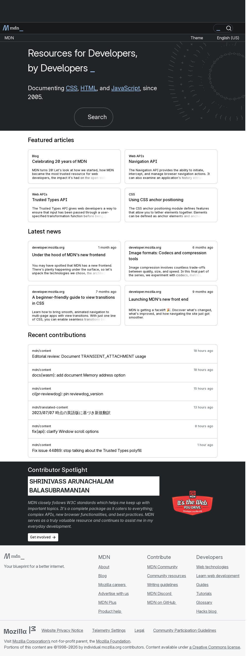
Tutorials (204, 593)
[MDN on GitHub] (7, 596)
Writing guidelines (162, 584)
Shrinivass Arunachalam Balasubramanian (71, 486)
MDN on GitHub (161, 602)
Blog (35, 156)
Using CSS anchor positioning (156, 199)
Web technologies (212, 566)
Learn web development (217, 575)
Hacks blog (206, 611)
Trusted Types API (49, 199)
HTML (88, 88)
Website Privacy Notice (62, 630)
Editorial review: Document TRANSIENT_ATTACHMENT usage (89, 356)
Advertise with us (113, 593)
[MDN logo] (14, 556)
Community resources (166, 575)
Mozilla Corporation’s (31, 641)
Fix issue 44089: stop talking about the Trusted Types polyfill (87, 450)
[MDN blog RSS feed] (42, 596)
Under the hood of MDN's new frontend (68, 254)
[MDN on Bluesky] (16, 596)
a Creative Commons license (214, 647)
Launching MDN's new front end (158, 299)
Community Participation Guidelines (184, 630)
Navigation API (143, 161)
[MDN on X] (25, 596)
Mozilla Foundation (113, 641)
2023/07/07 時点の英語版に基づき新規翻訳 (71, 412)
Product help (110, 611)
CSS (71, 88)
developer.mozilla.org (48, 247)
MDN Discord (159, 593)
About (103, 566)
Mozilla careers (112, 584)
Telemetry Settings (109, 630)
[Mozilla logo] (20, 630)
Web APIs (136, 156)
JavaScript (125, 88)
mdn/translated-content (50, 407)
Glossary (204, 602)
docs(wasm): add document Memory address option (78, 375)
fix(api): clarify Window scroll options (65, 431)
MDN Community (162, 566)
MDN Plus (107, 602)
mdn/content (41, 351)
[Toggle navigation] (239, 28)
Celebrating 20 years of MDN (59, 161)
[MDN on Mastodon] (34, 596)
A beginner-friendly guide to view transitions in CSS (73, 300)
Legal (139, 630)
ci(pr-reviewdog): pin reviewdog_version (67, 393)
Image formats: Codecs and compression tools (167, 255)
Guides (202, 584)
